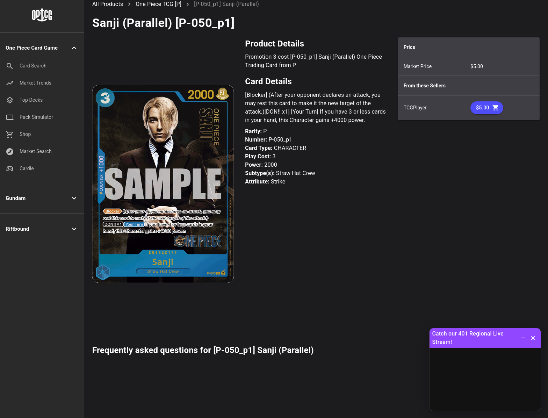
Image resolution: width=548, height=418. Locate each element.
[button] (42, 48)
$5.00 (486, 107)
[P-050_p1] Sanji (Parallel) (226, 4)
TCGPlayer (415, 107)
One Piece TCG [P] (158, 4)
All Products (107, 4)
